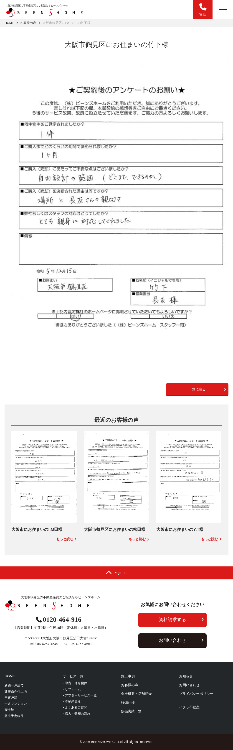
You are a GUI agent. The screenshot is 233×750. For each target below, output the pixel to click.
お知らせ (186, 676)
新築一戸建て (14, 685)
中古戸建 (11, 697)
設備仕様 (128, 702)
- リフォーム (72, 689)
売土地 (9, 710)
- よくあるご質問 (75, 707)
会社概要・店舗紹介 (136, 694)
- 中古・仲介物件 (75, 683)
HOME (9, 23)
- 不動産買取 (72, 701)
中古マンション (16, 703)
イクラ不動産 (189, 707)
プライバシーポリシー (196, 694)
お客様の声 (28, 23)
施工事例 (128, 676)
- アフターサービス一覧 (80, 695)
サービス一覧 (73, 676)
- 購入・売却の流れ (76, 713)
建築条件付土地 (16, 691)
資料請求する (181, 619)
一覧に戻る (207, 389)
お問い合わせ (181, 640)
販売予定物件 (14, 716)
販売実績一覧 (131, 711)
